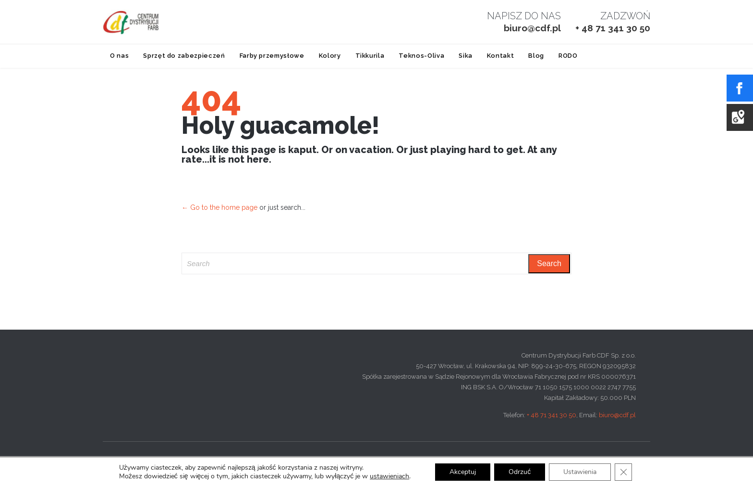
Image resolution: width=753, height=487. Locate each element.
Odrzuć (520, 471)
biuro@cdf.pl (617, 415)
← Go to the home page (219, 207)
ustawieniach (389, 476)
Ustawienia (579, 471)
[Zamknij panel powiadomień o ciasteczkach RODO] (623, 472)
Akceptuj (462, 471)
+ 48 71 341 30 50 (551, 415)
